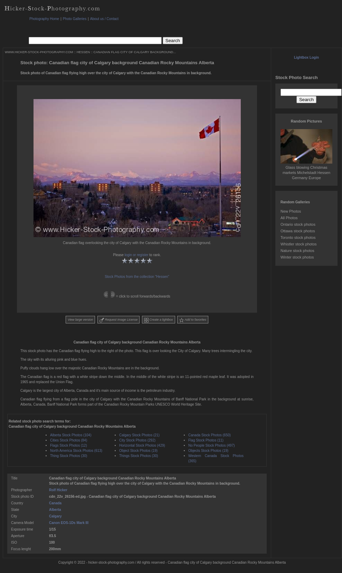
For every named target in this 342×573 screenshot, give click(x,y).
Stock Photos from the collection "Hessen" (137, 277)
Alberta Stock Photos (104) (71, 435)
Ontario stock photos (298, 224)
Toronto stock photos (298, 237)
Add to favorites (192, 320)
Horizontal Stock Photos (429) (142, 445)
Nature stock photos (297, 251)
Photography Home (44, 19)
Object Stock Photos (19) (138, 451)
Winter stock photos (297, 257)
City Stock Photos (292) (137, 440)
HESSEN (83, 52)
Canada (55, 503)
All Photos (289, 218)
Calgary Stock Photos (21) (139, 435)
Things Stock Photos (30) (138, 456)
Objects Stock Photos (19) (208, 451)
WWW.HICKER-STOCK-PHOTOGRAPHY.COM (39, 52)
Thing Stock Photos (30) (68, 456)
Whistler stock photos (299, 244)
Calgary (55, 516)
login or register (137, 255)
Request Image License (118, 320)
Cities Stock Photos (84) (68, 440)
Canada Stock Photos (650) (209, 435)
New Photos (291, 211)
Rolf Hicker (58, 490)
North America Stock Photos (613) (76, 451)
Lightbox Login (306, 57)
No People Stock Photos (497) (211, 445)
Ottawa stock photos (298, 231)
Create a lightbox (158, 320)
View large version (80, 319)
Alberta (55, 510)
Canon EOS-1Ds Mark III (68, 523)
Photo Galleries (74, 19)
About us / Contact (104, 19)
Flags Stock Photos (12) (68, 445)
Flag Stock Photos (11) (206, 440)
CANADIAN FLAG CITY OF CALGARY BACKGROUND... (135, 52)
